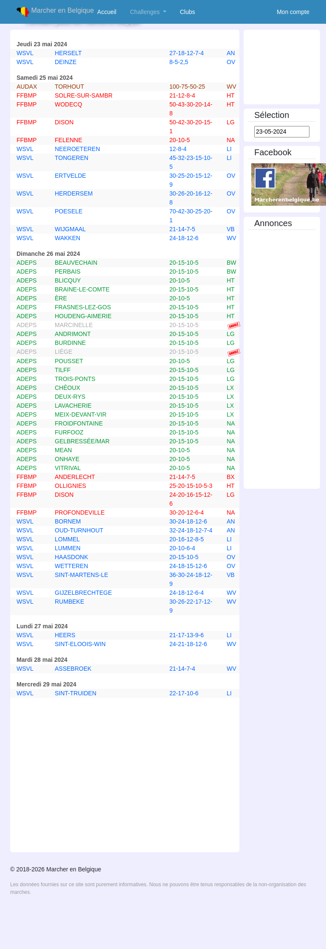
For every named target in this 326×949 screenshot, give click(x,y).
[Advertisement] (125, 824)
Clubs (189, 11)
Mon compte (293, 11)
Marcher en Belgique (55, 12)
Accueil (108, 11)
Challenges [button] (145, 11)
